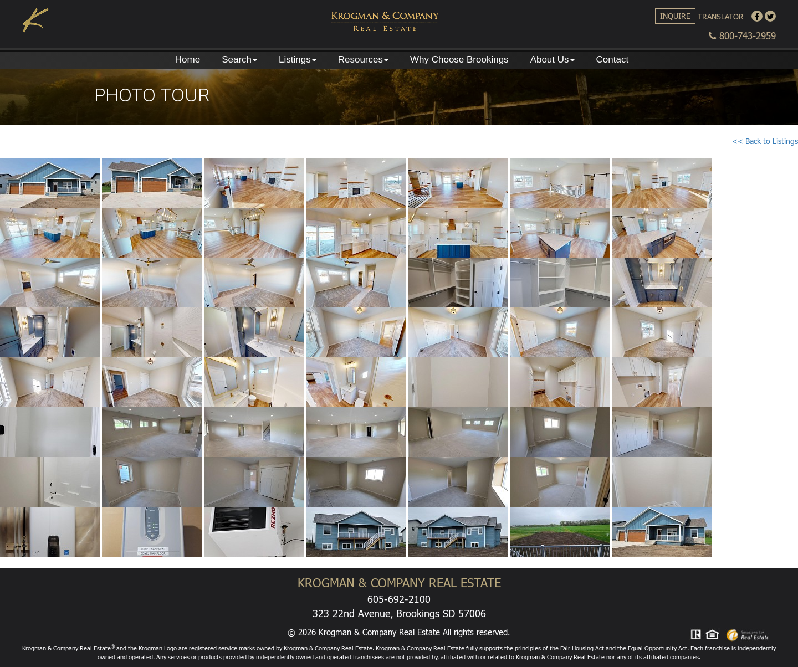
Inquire (675, 15)
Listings (297, 59)
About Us (552, 59)
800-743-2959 (742, 36)
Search (239, 59)
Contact (612, 59)
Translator (721, 16)
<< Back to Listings (765, 141)
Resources (363, 59)
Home (187, 59)
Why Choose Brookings (459, 59)
